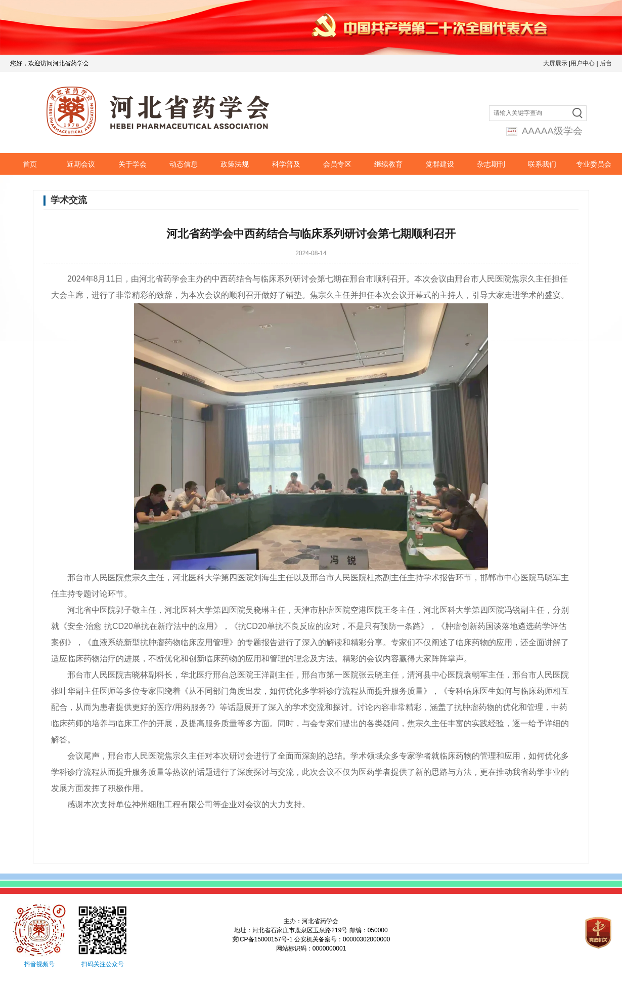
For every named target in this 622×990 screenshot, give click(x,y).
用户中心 (582, 63)
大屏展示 (555, 63)
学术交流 (69, 200)
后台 (606, 63)
